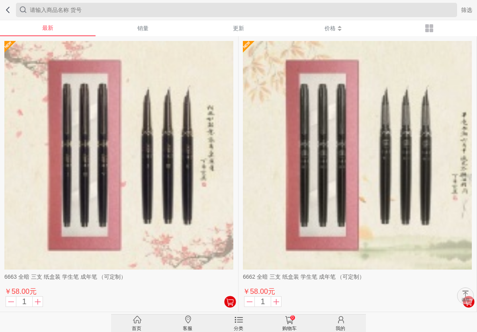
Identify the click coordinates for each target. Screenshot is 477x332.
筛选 (466, 10)
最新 (47, 28)
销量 (143, 28)
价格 (333, 28)
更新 (238, 28)
